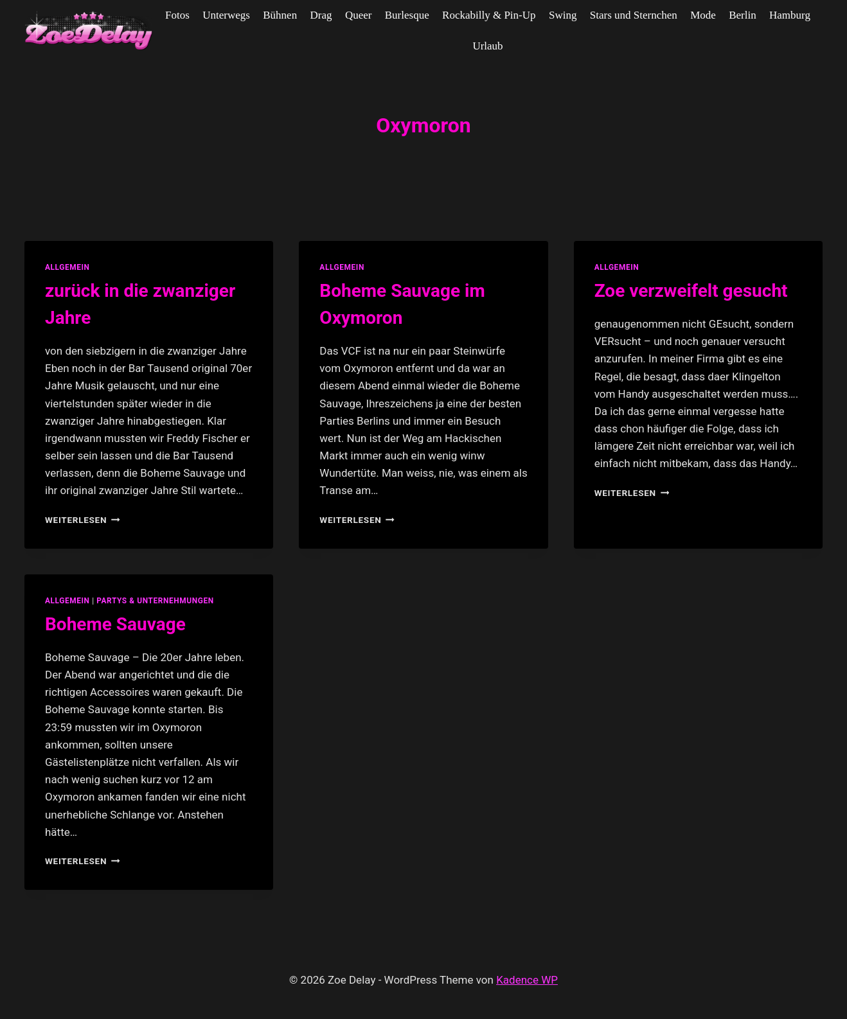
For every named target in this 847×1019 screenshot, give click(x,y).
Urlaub (487, 46)
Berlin (742, 15)
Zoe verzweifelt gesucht (691, 290)
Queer (358, 15)
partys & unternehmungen (154, 600)
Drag (321, 15)
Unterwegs (226, 15)
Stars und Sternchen (633, 15)
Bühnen (280, 15)
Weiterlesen (82, 520)
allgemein (67, 267)
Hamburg (789, 15)
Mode (703, 15)
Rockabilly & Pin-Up (488, 15)
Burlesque (407, 15)
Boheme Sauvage (115, 624)
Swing (562, 15)
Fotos (177, 15)
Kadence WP (527, 979)
